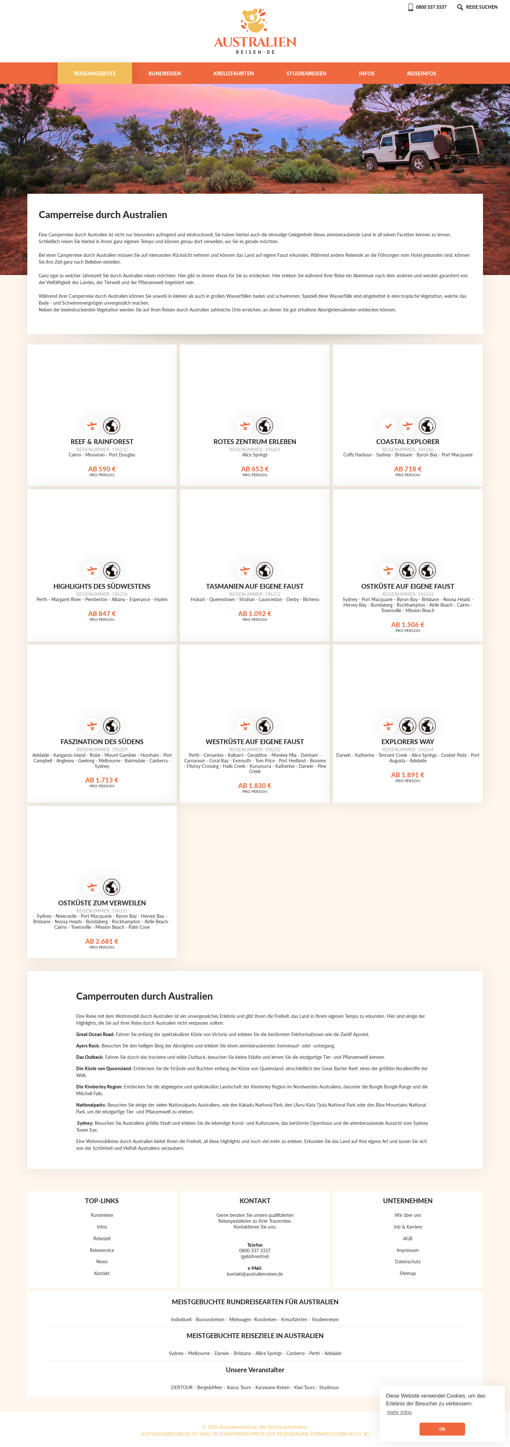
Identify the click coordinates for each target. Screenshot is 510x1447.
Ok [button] (442, 1429)
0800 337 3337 (427, 7)
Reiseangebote (95, 73)
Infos (367, 73)
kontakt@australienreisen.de (255, 1274)
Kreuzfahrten (234, 73)
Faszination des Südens (102, 741)
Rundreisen (164, 73)
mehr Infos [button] (399, 1412)
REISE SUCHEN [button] (477, 7)
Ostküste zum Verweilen (102, 903)
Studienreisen (306, 73)
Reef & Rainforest (102, 441)
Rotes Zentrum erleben (255, 441)
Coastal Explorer (407, 441)
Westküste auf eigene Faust (255, 741)
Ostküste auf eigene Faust (407, 586)
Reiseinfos (421, 73)
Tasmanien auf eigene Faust (255, 586)
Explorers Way (407, 741)
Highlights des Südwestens (101, 586)
